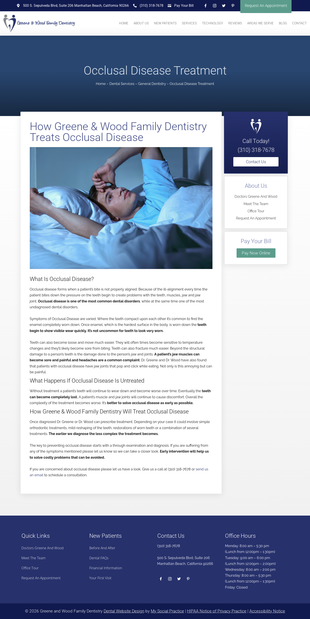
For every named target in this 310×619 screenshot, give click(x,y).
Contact (299, 23)
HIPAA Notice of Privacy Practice (216, 611)
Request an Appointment (256, 218)
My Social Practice (167, 611)
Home (123, 23)
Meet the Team (256, 204)
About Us (141, 23)
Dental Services (121, 84)
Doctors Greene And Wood (256, 196)
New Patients (165, 23)
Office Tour (255, 211)
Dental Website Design (124, 611)
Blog (283, 23)
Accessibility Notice (267, 611)
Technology (212, 23)
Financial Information (105, 568)
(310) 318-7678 (256, 150)
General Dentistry (152, 84)
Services (189, 23)
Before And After (102, 548)
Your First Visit (100, 578)
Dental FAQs (98, 558)
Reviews (235, 23)
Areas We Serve (260, 23)
